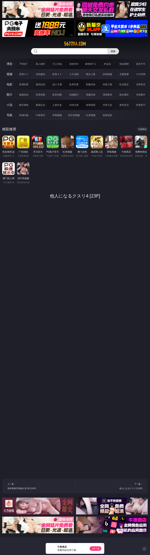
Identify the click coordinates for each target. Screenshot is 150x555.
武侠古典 (74, 104)
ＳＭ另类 (140, 74)
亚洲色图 (40, 94)
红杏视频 (90, 115)
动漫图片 (74, 94)
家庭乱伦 (40, 104)
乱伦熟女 (124, 84)
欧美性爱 (74, 84)
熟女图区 (124, 94)
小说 (9, 105)
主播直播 (124, 74)
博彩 (9, 64)
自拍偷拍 (40, 74)
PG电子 (24, 63)
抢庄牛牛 (140, 63)
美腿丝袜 (90, 94)
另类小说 (107, 104)
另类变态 (140, 84)
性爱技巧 (140, 104)
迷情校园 (90, 104)
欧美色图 (57, 94)
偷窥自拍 (23, 94)
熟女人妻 (90, 74)
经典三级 (107, 84)
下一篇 (127, 486)
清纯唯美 (107, 94)
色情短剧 (107, 115)
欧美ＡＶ (57, 74)
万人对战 (57, 63)
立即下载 (95, 548)
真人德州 (40, 63)
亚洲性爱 (23, 84)
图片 (9, 95)
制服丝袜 (90, 84)
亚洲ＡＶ (23, 74)
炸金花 (107, 63)
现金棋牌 (124, 63)
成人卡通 (57, 84)
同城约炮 (23, 115)
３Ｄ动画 (74, 74)
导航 (9, 115)
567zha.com (75, 44)
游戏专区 (74, 63)
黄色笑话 (124, 104)
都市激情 (23, 104)
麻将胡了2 (90, 63)
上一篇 (22, 486)
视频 (9, 74)
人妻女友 (57, 104)
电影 (9, 84)
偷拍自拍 (40, 84)
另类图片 (140, 94)
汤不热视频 (74, 115)
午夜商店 (40, 115)
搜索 (113, 51)
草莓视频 (57, 115)
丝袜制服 (107, 74)
